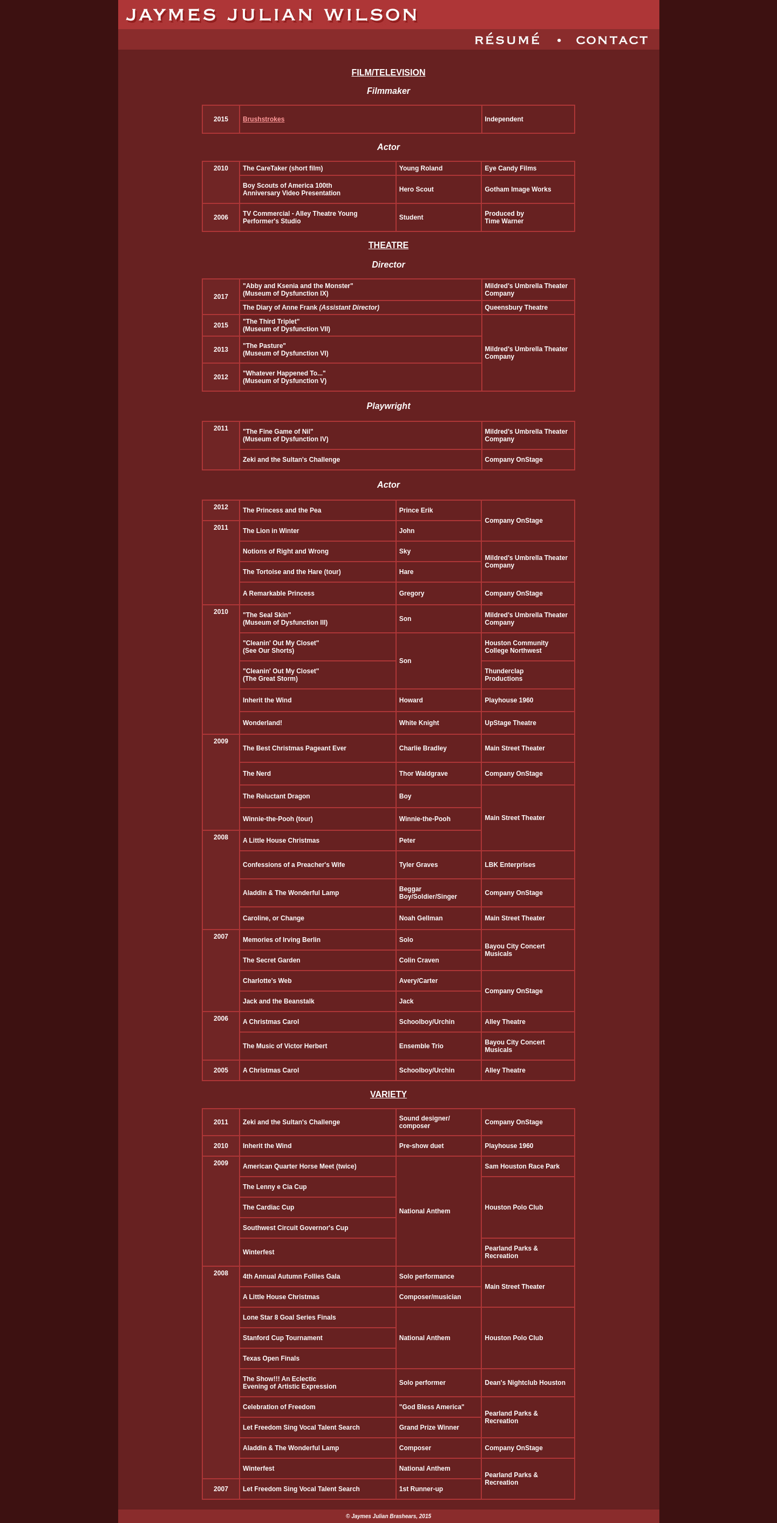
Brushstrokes (263, 119)
